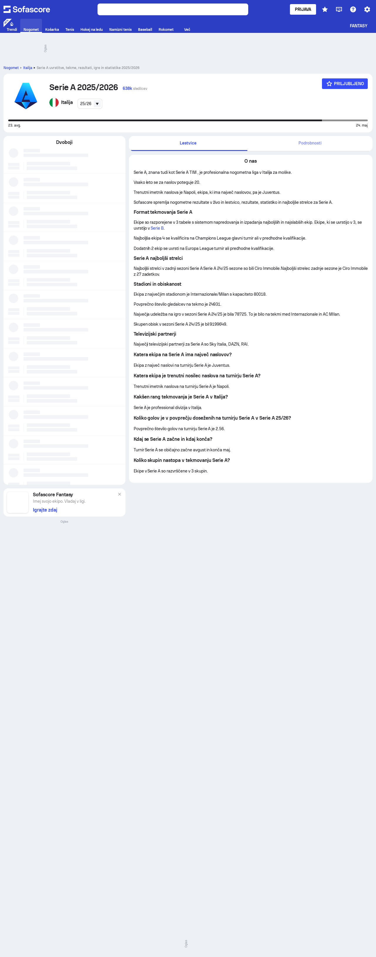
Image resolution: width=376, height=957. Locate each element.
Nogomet (11, 68)
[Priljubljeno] (345, 83)
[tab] (188, 143)
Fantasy (359, 25)
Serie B (157, 228)
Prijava (303, 9)
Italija (27, 68)
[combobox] (90, 104)
